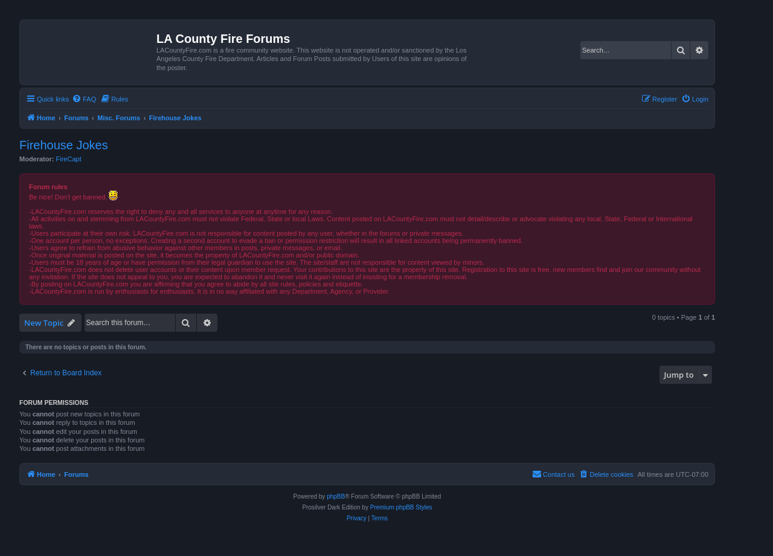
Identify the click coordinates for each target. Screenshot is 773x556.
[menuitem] (84, 99)
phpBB (336, 496)
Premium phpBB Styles (401, 507)
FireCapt (69, 159)
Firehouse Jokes (63, 145)
